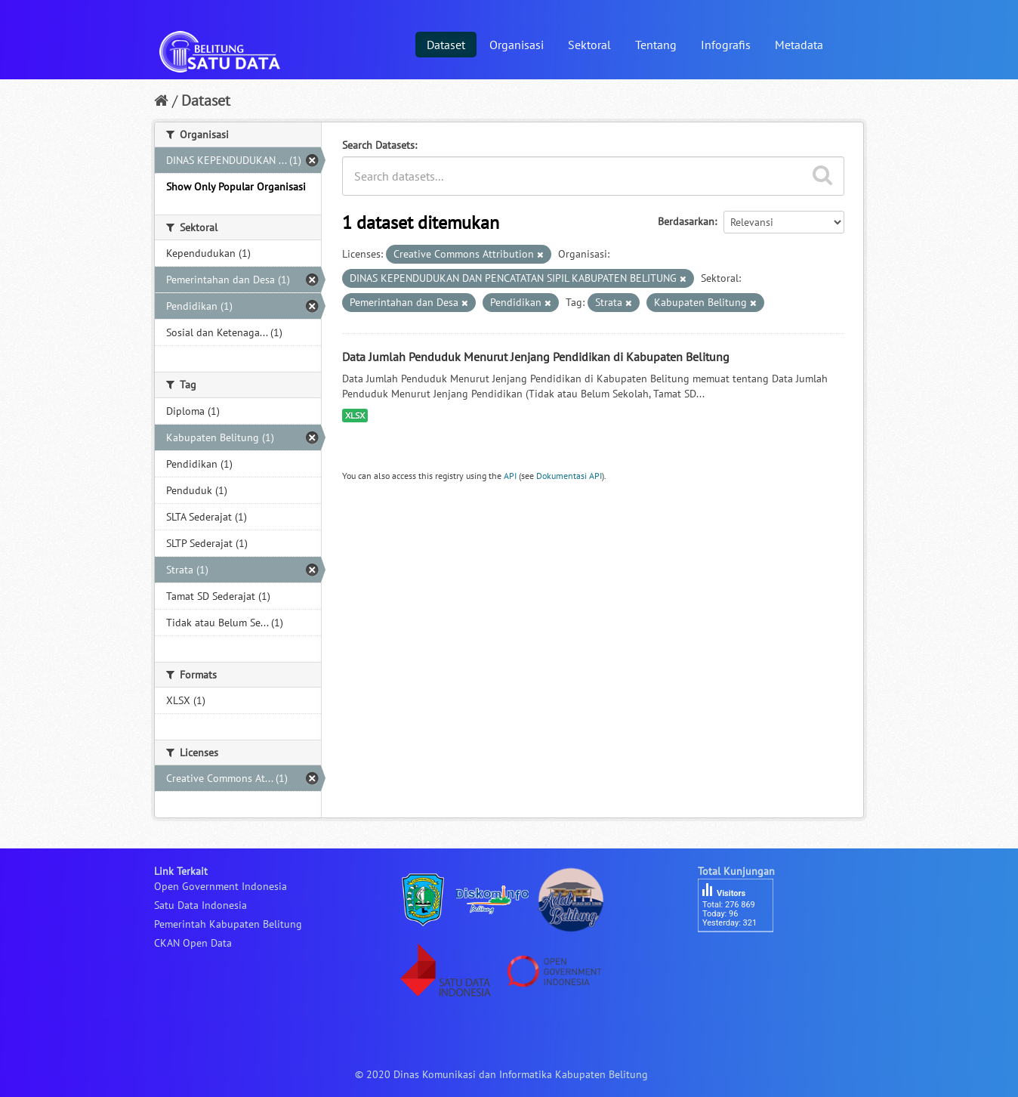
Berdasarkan (686, 221)
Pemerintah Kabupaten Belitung (228, 924)
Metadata (799, 44)
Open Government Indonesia (220, 886)
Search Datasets (378, 145)
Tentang (656, 44)
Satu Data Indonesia (200, 905)
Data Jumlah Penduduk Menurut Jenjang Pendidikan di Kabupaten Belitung (536, 356)
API (510, 475)
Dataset (446, 44)
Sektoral (589, 44)
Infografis (726, 44)
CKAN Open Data (193, 943)
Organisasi (516, 44)
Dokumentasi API (569, 475)
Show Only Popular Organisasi (236, 186)
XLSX (355, 415)
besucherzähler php (743, 958)
